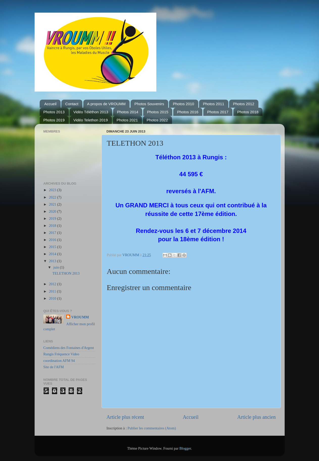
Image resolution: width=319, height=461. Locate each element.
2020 (53, 211)
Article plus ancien (256, 417)
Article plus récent (125, 417)
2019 (53, 218)
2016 (53, 240)
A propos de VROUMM (106, 104)
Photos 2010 (183, 104)
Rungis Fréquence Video (61, 354)
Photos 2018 (247, 112)
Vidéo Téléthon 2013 (90, 112)
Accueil (50, 104)
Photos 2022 (157, 120)
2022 (53, 197)
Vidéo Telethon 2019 (90, 120)
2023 (53, 190)
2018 (53, 226)
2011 (53, 291)
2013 (53, 261)
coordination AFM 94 (59, 361)
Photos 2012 (243, 104)
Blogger (185, 448)
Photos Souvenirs (149, 104)
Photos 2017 (217, 112)
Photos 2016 (187, 112)
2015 (53, 247)
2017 (53, 233)
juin (56, 267)
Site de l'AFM (53, 367)
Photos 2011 (213, 104)
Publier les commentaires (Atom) (152, 428)
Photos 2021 (127, 120)
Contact (71, 104)
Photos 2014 (127, 112)
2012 (53, 284)
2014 (53, 254)
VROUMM (80, 317)
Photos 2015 (157, 112)
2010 (53, 298)
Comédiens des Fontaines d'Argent (68, 348)
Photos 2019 (54, 120)
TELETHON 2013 (66, 273)
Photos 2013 (54, 112)
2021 (53, 204)
